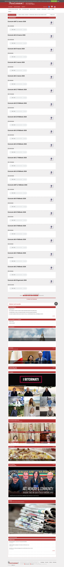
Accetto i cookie (54, 1)
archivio (54, 367)
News (20, 9)
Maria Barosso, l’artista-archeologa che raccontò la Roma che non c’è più (21, 548)
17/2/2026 (11, 162)
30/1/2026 (11, 284)
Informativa (54, 562)
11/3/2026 (11, 26)
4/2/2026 (10, 244)
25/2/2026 (11, 107)
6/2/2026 (10, 216)
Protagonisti (44, 9)
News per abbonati (12, 14)
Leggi (58, 1)
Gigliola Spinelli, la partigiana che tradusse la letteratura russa (19, 544)
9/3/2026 (10, 53)
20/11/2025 (11, 549)
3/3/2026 (10, 66)
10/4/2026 (11, 542)
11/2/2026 (11, 189)
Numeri (52, 9)
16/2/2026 (11, 175)
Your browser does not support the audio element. (18, 29)
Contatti (23, 6)
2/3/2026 (10, 80)
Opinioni (48, 9)
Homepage (42, 562)
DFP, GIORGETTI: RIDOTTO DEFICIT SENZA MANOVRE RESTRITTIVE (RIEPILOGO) (23, 310)
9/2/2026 (10, 203)
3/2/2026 (10, 257)
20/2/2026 (11, 121)
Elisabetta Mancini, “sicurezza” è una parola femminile (18, 541)
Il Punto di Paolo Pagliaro (13, 9)
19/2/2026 (11, 135)
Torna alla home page (52, 17)
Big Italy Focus (33, 9)
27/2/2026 (11, 94)
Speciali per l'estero (13, 537)
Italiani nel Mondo (25, 9)
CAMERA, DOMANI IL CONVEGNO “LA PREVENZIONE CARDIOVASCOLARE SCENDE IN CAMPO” (32, 14)
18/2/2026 (11, 148)
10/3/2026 (11, 39)
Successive (36, 295)
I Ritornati (38, 9)
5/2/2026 (10, 230)
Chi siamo (46, 562)
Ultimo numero (11, 321)
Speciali (9, 11)
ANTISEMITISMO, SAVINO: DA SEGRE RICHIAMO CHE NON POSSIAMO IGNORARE (23, 312)
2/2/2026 (10, 271)
